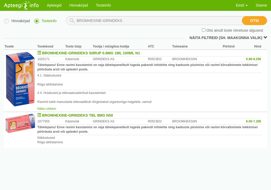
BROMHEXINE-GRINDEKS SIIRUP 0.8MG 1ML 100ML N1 (91, 53)
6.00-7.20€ (253, 121)
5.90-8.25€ (253, 59)
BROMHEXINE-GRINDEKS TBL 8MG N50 (77, 115)
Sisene (261, 5)
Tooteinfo (103, 5)
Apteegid (54, 5)
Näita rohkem (46, 109)
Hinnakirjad (78, 5)
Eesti (242, 5)
